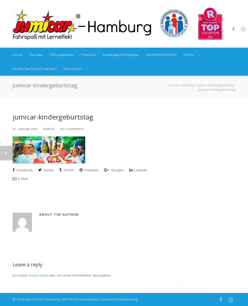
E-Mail (20, 179)
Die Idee (36, 54)
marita (48, 129)
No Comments (72, 129)
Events (189, 54)
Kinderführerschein (161, 54)
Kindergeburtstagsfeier (121, 54)
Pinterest (89, 170)
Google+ (114, 170)
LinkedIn (138, 170)
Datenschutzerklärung (120, 299)
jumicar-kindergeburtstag (53, 116)
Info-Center (72, 69)
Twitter (46, 170)
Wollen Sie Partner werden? (34, 69)
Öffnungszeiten (62, 54)
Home (17, 54)
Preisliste (88, 54)
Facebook (23, 170)
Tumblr (66, 170)
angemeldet (38, 275)
